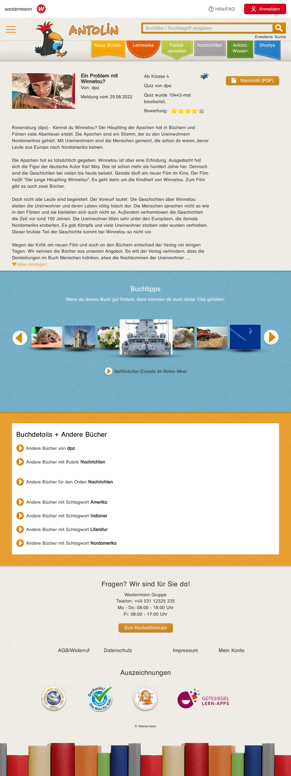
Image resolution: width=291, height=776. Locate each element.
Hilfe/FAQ (221, 9)
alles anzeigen (32, 264)
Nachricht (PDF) (252, 80)
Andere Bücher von (50, 448)
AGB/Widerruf (74, 650)
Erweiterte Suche (270, 36)
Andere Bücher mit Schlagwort (66, 502)
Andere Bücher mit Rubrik (65, 462)
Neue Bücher (108, 45)
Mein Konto (231, 650)
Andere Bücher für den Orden (69, 482)
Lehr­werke (143, 45)
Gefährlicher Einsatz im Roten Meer (150, 371)
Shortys (267, 45)
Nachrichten (210, 45)
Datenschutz (118, 650)
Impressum (185, 650)
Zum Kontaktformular (145, 627)
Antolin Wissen (240, 48)
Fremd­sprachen (177, 48)
